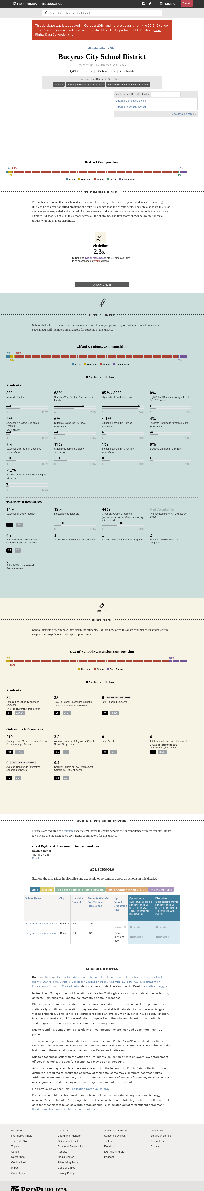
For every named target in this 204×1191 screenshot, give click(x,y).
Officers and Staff (69, 1130)
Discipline (167, 898)
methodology (155, 976)
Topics (15, 1136)
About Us (64, 1120)
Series (15, 1141)
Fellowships (77, 1136)
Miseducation (52, 4)
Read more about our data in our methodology (63, 1099)
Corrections (18, 1162)
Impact (15, 1157)
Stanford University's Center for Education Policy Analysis (81, 971)
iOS (106, 1141)
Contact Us (158, 1130)
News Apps (18, 1146)
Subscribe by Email (116, 1120)
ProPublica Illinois (22, 1125)
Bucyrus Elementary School (131, 101)
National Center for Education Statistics (71, 967)
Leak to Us (158, 1120)
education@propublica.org (90, 1078)
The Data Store (21, 1130)
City (63, 888)
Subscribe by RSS (116, 1125)
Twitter (108, 1130)
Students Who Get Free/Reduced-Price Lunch (98, 892)
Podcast (109, 1146)
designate (68, 820)
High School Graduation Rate (120, 894)
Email (35, 848)
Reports (63, 1141)
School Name (34, 888)
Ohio (113, 48)
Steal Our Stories (162, 1125)
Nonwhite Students (78, 890)
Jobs (61, 1136)
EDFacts (127, 971)
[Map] (58, 119)
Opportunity (141, 898)
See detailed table (183, 114)
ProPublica (18, 1120)
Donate (186, 3)
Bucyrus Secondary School (131, 108)
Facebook (110, 1136)
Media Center (66, 1146)
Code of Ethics (67, 1157)
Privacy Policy (67, 1162)
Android (120, 1141)
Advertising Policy (69, 1152)
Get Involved (19, 1152)
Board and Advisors (70, 1125)
